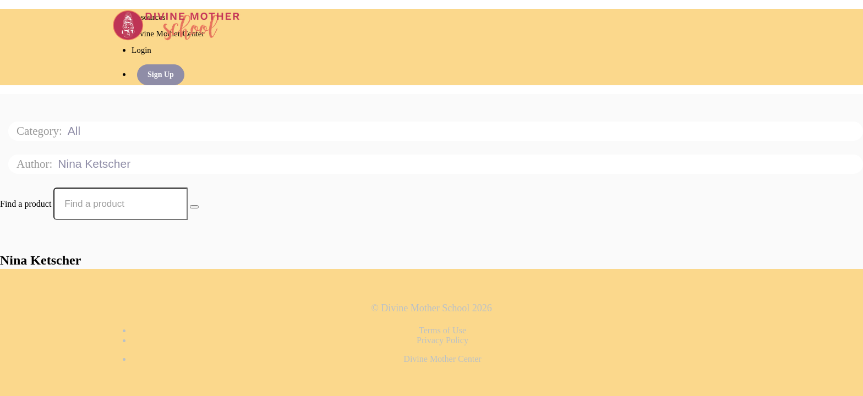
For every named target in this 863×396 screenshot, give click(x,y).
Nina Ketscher (96, 163)
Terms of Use (442, 330)
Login (141, 50)
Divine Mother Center (442, 359)
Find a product (25, 203)
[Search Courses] (194, 206)
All (76, 130)
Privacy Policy (442, 340)
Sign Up (161, 74)
